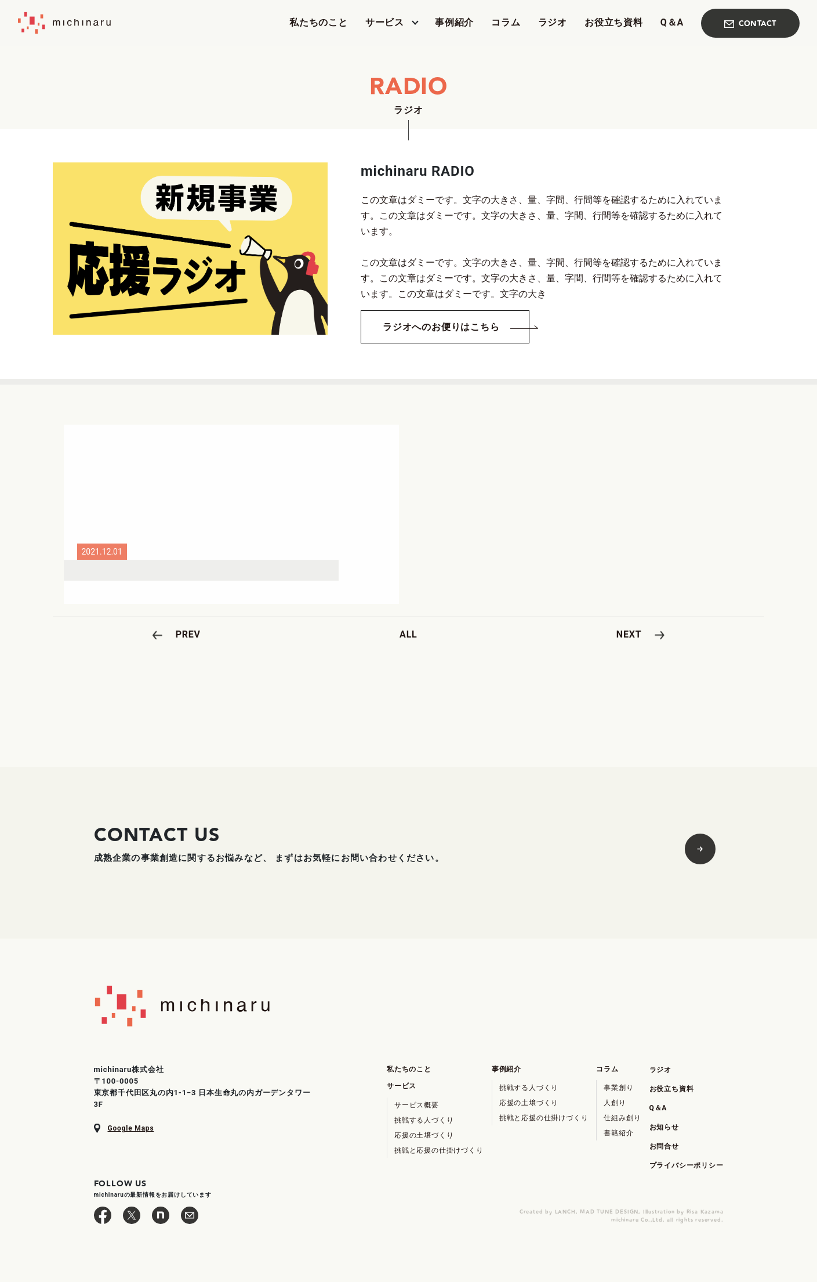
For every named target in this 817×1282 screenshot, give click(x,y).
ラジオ (552, 23)
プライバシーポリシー (686, 1165)
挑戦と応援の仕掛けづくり (439, 1150)
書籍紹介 (618, 1133)
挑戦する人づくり (423, 1120)
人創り (615, 1103)
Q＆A (672, 23)
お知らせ (664, 1127)
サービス (384, 23)
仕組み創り (622, 1118)
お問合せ (664, 1146)
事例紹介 (454, 23)
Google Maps (131, 1128)
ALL (408, 634)
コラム (505, 23)
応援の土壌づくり (423, 1135)
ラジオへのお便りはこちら (441, 326)
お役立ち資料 (613, 23)
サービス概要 (416, 1105)
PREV (188, 634)
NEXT (629, 634)
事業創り (618, 1088)
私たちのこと (318, 23)
